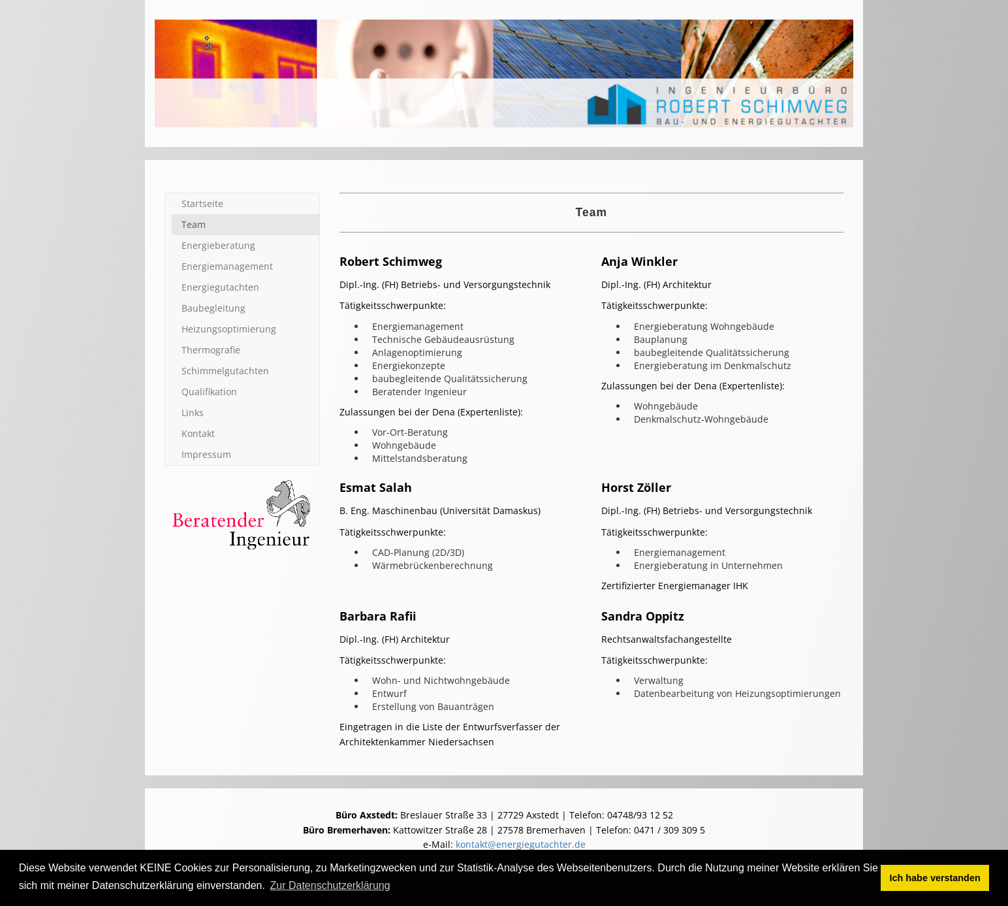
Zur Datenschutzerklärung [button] (330, 885)
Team (193, 224)
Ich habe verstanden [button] (935, 878)
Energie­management (227, 266)
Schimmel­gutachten (225, 370)
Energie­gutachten (220, 287)
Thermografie (210, 350)
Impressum (206, 454)
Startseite (202, 203)
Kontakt (198, 433)
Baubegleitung (213, 308)
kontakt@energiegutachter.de (521, 844)
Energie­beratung (218, 245)
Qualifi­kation (209, 391)
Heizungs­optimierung (228, 329)
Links (192, 412)
